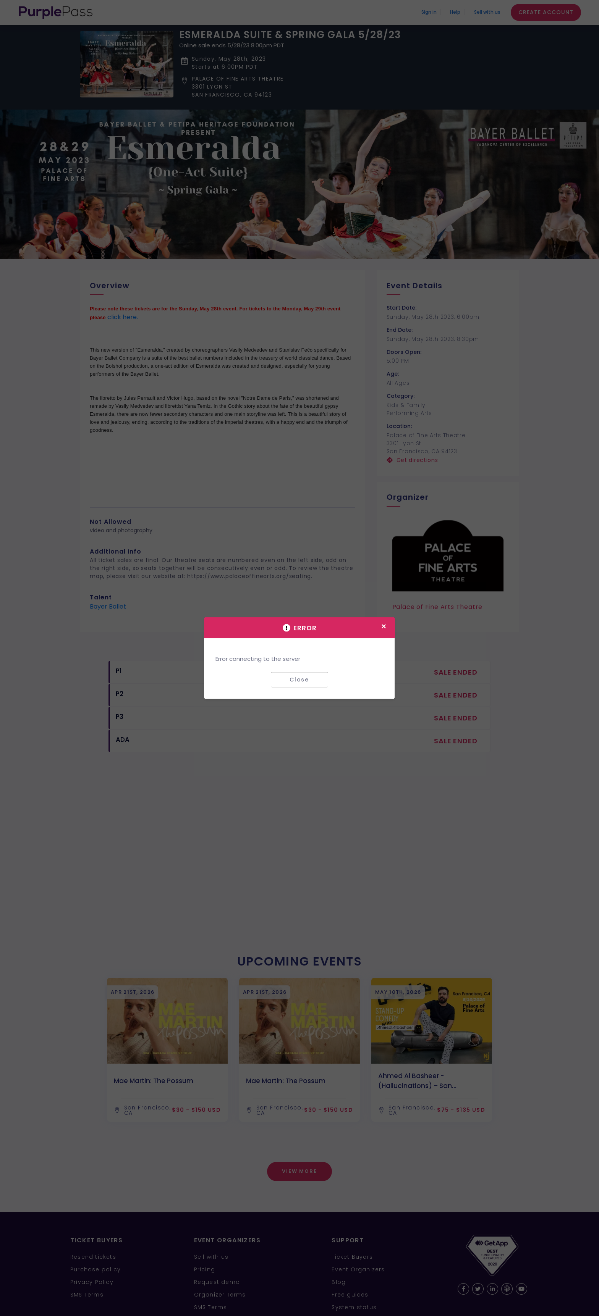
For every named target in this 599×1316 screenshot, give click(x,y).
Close (299, 679)
